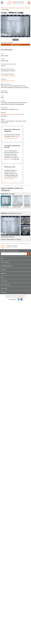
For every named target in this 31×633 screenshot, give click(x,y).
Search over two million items (9, 251)
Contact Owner (15, 44)
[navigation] (2, 3)
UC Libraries (22, 296)
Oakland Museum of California (8, 8)
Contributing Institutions (7, 266)
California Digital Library (19, 297)
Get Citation (15, 39)
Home (2, 258)
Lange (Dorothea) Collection (23, 8)
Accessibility (4, 288)
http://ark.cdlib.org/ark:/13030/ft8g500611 (11, 114)
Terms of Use (4, 281)
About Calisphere (5, 262)
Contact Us (3, 292)
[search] (29, 3)
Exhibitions (3, 273)
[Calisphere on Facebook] (22, 299)
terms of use (9, 159)
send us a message (8, 179)
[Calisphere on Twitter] (19, 299)
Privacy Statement (5, 285)
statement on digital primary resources (12, 137)
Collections (3, 270)
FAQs (2, 277)
